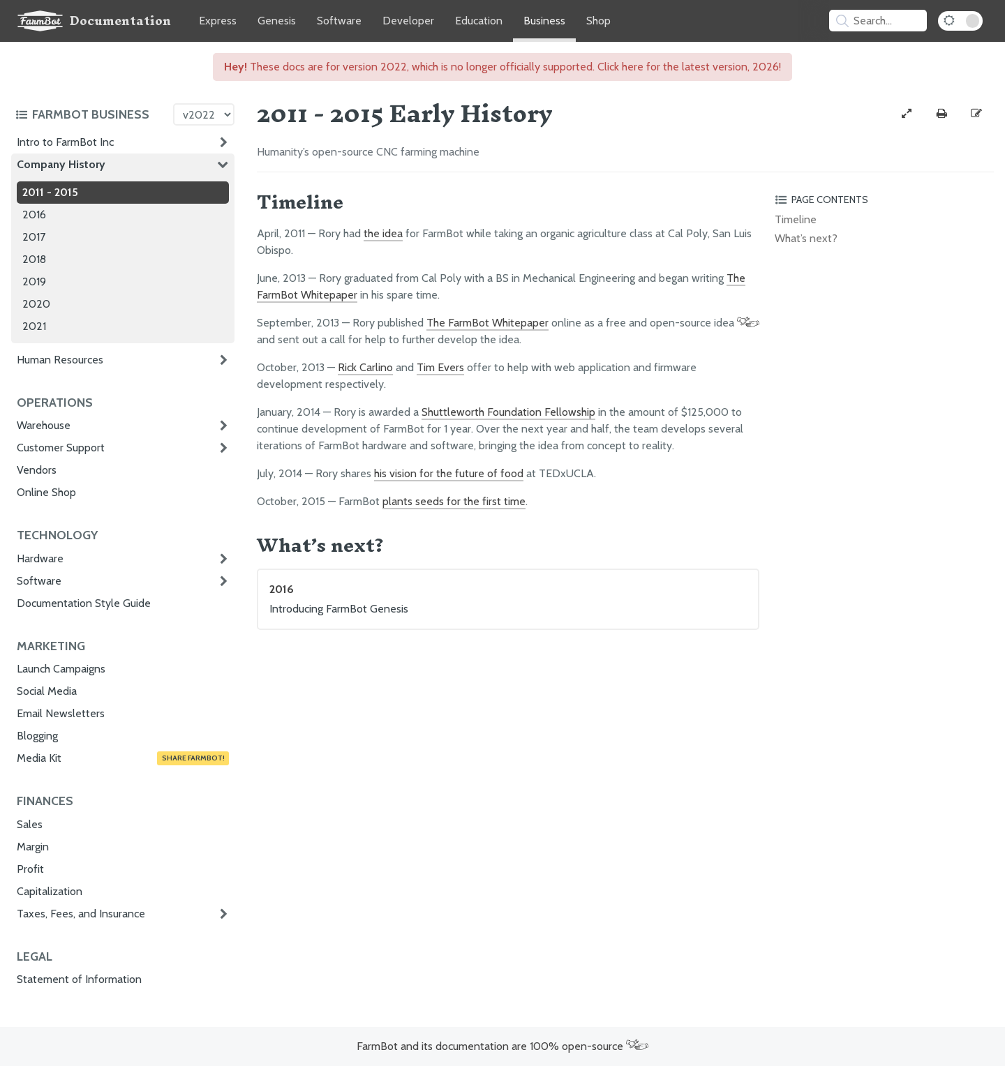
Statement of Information (79, 979)
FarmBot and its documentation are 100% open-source (502, 1046)
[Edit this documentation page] (976, 113)
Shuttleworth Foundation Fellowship (508, 412)
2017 (33, 236)
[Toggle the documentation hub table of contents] (90, 114)
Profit (30, 869)
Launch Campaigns (61, 668)
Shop (598, 20)
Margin (33, 846)
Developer (408, 20)
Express (218, 20)
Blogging (37, 735)
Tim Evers (440, 367)
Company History (61, 164)
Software (339, 20)
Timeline (796, 219)
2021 (34, 326)
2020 (36, 303)
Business (544, 20)
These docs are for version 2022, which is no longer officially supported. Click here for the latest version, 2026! (502, 66)
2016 (34, 214)
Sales (30, 824)
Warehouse (43, 425)
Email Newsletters (61, 713)
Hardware (40, 558)
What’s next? (806, 238)
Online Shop (46, 492)
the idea (383, 233)
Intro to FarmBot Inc (65, 142)
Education (478, 20)
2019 (34, 281)
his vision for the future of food (448, 473)
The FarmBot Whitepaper (487, 322)
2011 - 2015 (50, 192)
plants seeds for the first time (454, 501)
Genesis (277, 20)
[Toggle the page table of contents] (882, 199)
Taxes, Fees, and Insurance (81, 913)
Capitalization (49, 891)
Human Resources (60, 359)
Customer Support (61, 447)
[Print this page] (941, 113)
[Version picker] (203, 114)
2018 (34, 259)
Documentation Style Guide (84, 603)
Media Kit (123, 758)
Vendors (37, 469)
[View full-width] (906, 113)
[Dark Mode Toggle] (960, 21)
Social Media (47, 691)
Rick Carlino (365, 367)
